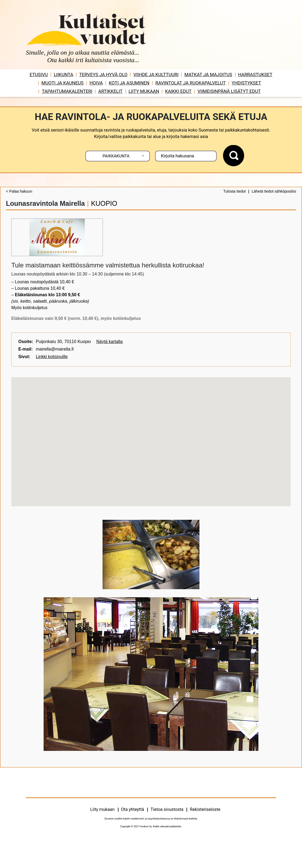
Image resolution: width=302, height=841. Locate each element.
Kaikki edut (178, 91)
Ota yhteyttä (132, 809)
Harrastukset (255, 74)
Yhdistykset (246, 83)
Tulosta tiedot (234, 191)
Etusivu (39, 74)
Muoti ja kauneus (62, 83)
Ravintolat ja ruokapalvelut (190, 83)
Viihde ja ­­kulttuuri (155, 74)
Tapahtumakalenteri (67, 91)
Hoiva (96, 83)
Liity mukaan (144, 91)
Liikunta (63, 74)
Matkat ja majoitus (208, 74)
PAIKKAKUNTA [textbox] (116, 156)
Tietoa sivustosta (166, 809)
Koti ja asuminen (129, 83)
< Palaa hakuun (19, 191)
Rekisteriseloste (205, 809)
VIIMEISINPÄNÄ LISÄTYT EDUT (229, 91)
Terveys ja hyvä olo (103, 74)
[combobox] (117, 156)
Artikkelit (110, 91)
